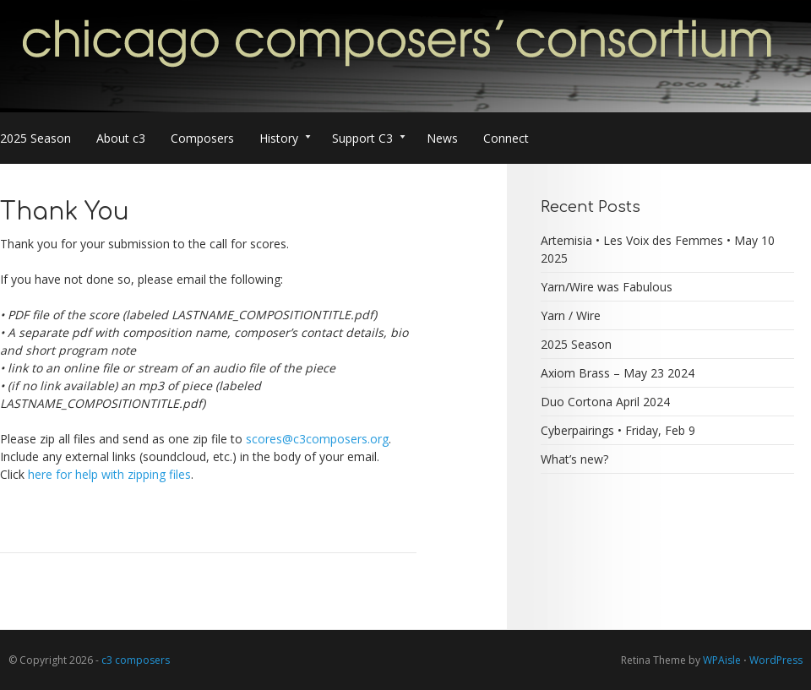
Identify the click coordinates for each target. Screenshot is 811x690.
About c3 (120, 138)
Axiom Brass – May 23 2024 (617, 373)
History (285, 139)
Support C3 (369, 139)
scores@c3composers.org (317, 439)
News (442, 138)
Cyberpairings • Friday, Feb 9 (618, 430)
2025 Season (35, 138)
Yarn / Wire (571, 315)
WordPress (776, 660)
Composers (202, 138)
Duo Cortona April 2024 (605, 402)
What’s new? (574, 459)
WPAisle (722, 660)
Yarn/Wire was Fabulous (606, 287)
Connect (506, 138)
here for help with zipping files (109, 474)
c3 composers (135, 660)
